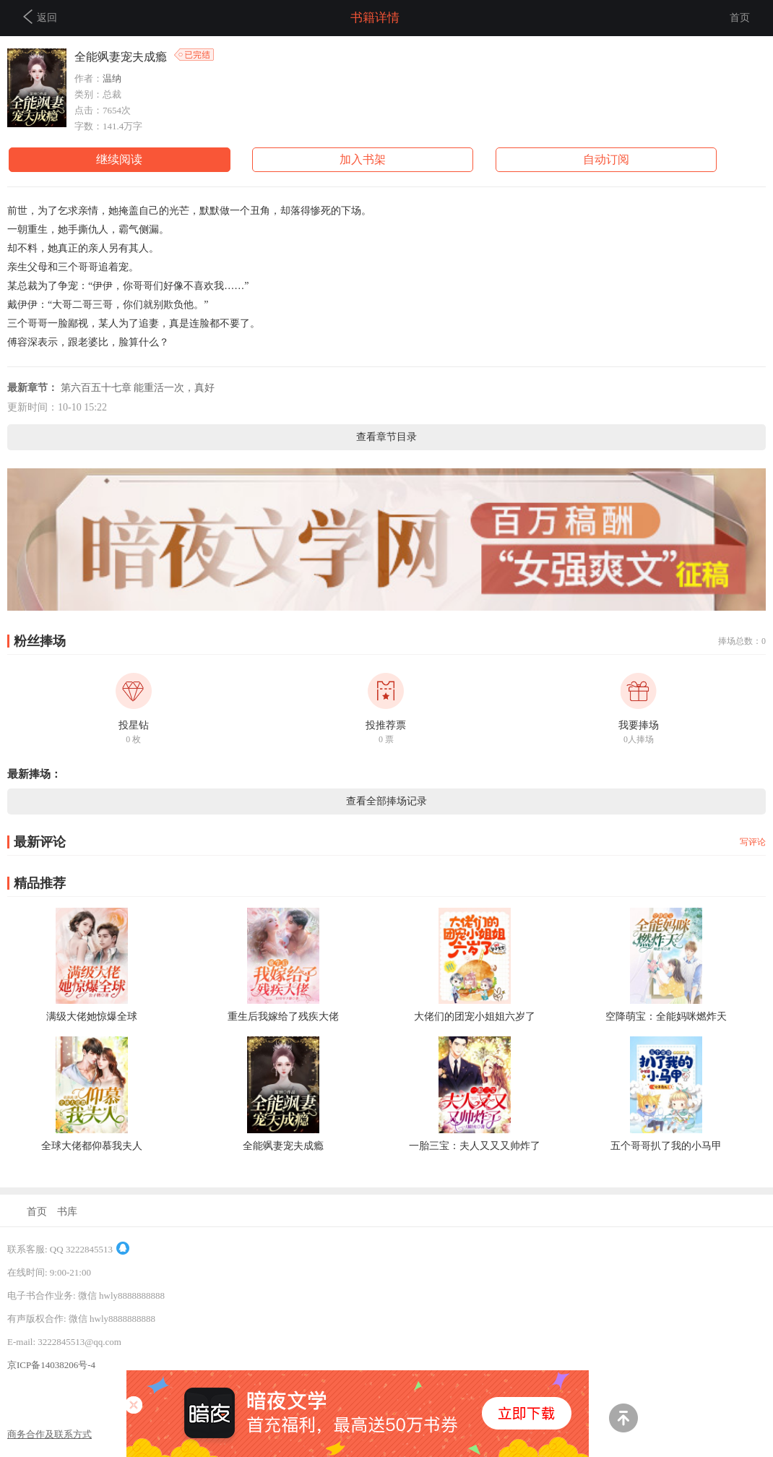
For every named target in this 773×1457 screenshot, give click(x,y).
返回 (40, 16)
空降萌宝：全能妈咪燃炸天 (666, 1016)
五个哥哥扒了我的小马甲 (666, 1145)
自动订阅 (606, 159)
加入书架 (363, 159)
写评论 (753, 842)
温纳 (112, 78)
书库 (67, 1211)
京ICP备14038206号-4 (51, 1364)
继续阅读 (119, 159)
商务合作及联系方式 (49, 1434)
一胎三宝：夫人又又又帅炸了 (474, 1145)
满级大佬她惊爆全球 (91, 1016)
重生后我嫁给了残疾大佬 (283, 1016)
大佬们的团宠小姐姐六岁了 (474, 1016)
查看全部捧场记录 (386, 801)
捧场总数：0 (742, 641)
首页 (740, 17)
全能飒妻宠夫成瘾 (283, 1145)
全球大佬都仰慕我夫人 (91, 1145)
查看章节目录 (386, 436)
